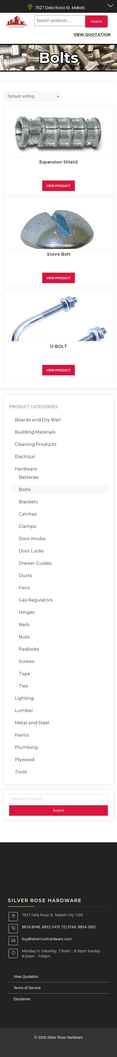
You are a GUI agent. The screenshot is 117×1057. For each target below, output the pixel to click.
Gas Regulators (36, 600)
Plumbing (26, 747)
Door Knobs (32, 538)
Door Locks (31, 550)
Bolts (24, 489)
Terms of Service (27, 988)
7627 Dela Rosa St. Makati (60, 7)
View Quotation (92, 34)
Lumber (24, 710)
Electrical (25, 456)
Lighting (24, 698)
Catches (28, 514)
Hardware (26, 468)
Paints (22, 735)
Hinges (27, 612)
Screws (26, 661)
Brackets (28, 501)
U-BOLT (58, 346)
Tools (21, 771)
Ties (23, 685)
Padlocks (29, 649)
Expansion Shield (58, 162)
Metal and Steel (32, 722)
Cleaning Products (36, 444)
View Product (58, 186)
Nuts (24, 636)
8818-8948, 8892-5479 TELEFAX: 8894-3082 (59, 926)
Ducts (25, 575)
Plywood (24, 759)
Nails (24, 624)
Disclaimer (22, 999)
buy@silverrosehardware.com (47, 938)
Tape (24, 673)
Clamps (27, 526)
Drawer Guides (35, 563)
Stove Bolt (58, 254)
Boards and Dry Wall (38, 419)
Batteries (29, 477)
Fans (24, 587)
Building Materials (35, 432)
